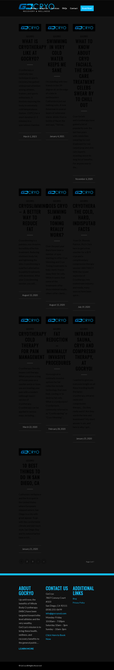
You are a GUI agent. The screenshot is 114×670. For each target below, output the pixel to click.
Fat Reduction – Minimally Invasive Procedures (58, 348)
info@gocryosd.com (56, 613)
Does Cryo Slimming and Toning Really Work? (57, 220)
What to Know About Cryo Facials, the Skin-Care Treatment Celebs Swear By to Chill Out (84, 73)
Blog (75, 598)
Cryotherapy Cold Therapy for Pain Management (32, 345)
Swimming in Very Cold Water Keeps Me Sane (57, 56)
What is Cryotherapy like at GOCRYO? (32, 50)
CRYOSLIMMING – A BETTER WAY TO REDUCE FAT (33, 217)
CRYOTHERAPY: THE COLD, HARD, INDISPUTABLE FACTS (87, 217)
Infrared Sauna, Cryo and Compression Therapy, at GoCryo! (86, 351)
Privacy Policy (79, 602)
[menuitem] (34, 8)
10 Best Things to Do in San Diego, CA (30, 474)
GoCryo (30, 36)
